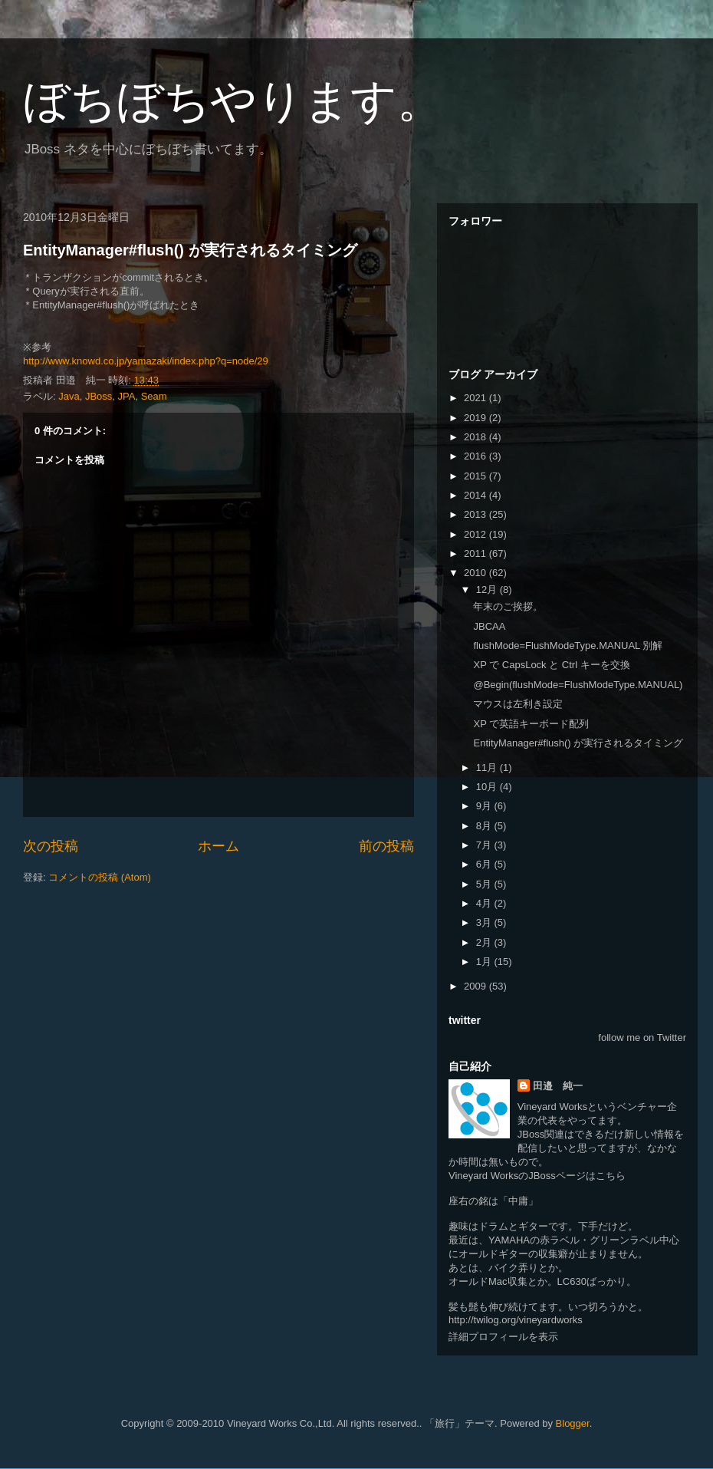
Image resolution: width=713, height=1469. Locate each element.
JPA (127, 396)
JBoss (98, 396)
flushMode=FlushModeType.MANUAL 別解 (567, 645)
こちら (611, 1175)
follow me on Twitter (642, 1037)
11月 (488, 767)
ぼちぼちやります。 (233, 101)
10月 (488, 786)
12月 (488, 589)
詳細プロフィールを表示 (503, 1336)
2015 (476, 476)
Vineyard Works (552, 1106)
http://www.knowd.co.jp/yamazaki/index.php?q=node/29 (145, 361)
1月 (485, 961)
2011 (476, 553)
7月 (485, 845)
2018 (476, 437)
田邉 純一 (558, 1086)
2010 (476, 572)
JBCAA (489, 626)
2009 (476, 986)
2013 (476, 514)
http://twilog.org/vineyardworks (516, 1320)
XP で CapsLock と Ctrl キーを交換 (551, 664)
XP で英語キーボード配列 (531, 724)
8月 (485, 826)
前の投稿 (386, 846)
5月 (485, 884)
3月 (485, 922)
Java (68, 396)
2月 (485, 942)
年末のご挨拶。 (508, 606)
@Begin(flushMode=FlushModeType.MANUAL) (577, 684)
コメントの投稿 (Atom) (99, 877)
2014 (476, 495)
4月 (485, 903)
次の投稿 (50, 846)
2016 (476, 456)
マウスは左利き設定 (518, 704)
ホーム (218, 846)
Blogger (573, 1423)
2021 (476, 397)
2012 (476, 534)
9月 (485, 806)
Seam (154, 396)
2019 (476, 417)
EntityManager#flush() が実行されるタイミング (190, 250)
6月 (485, 864)
